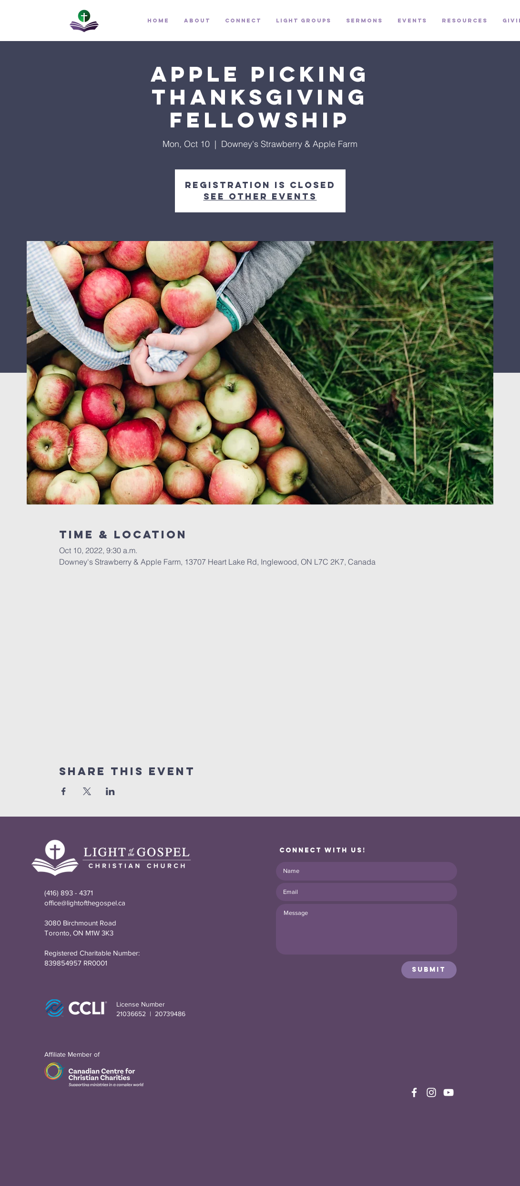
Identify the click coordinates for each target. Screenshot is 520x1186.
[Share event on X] (87, 791)
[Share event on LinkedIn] (110, 791)
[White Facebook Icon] (414, 1092)
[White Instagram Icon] (431, 1092)
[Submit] (429, 969)
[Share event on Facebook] (63, 791)
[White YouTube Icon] (448, 1092)
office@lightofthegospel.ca (84, 903)
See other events (260, 196)
